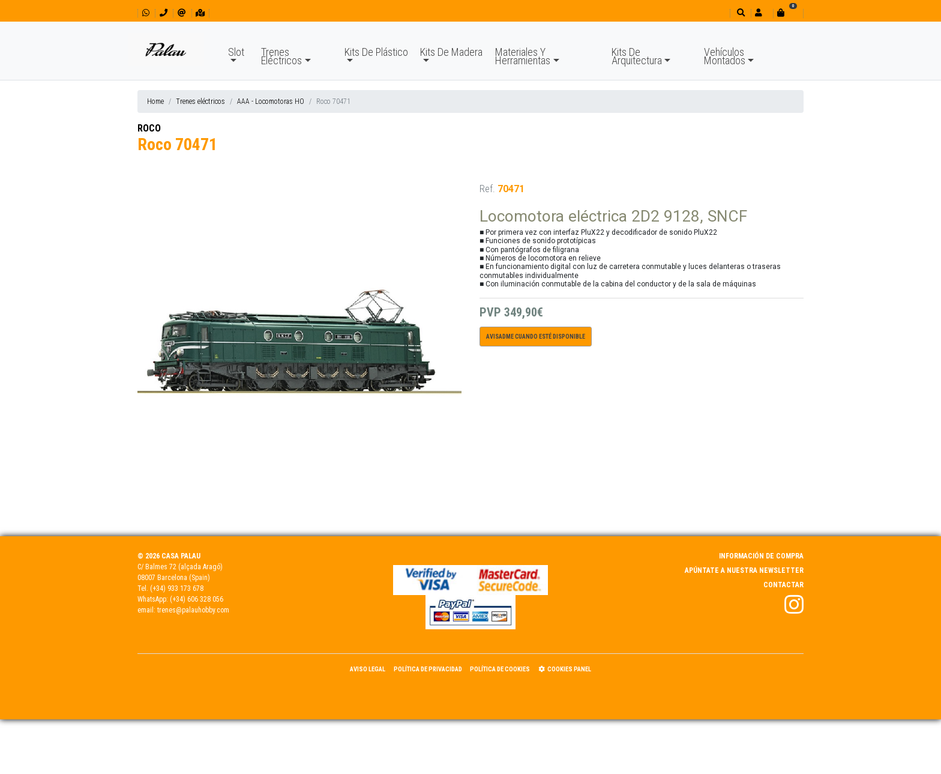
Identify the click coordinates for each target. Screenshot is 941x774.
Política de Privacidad (428, 669)
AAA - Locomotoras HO (270, 101)
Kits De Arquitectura (637, 56)
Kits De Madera (451, 52)
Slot (236, 52)
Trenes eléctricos (200, 101)
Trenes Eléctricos (281, 56)
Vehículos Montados (724, 56)
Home (155, 101)
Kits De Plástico (376, 52)
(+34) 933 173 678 (176, 588)
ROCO (149, 128)
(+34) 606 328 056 (196, 599)
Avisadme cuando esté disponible (535, 336)
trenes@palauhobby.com (193, 610)
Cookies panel (564, 669)
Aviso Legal (367, 669)
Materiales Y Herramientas (522, 56)
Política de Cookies (500, 669)
